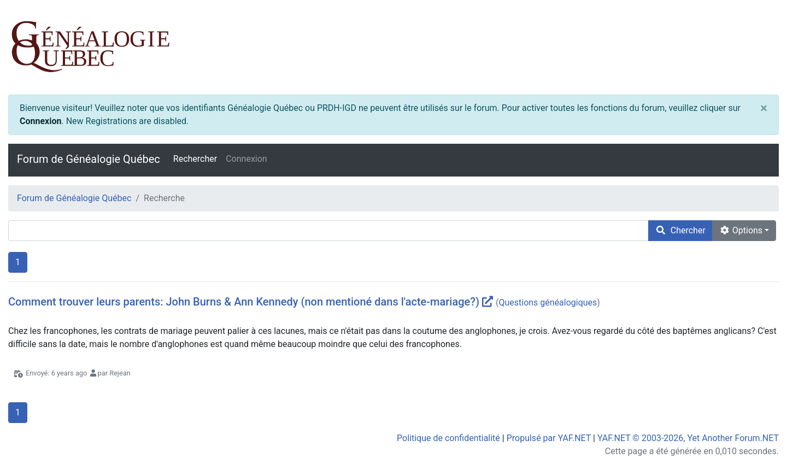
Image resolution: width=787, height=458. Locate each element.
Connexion (40, 121)
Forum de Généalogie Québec (88, 159)
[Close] (763, 108)
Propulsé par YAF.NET (549, 438)
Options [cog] (740, 230)
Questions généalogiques (547, 302)
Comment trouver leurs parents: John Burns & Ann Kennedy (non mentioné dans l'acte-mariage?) (243, 301)
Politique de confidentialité (448, 438)
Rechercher (195, 159)
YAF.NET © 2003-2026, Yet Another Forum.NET (688, 438)
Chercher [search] (680, 230)
